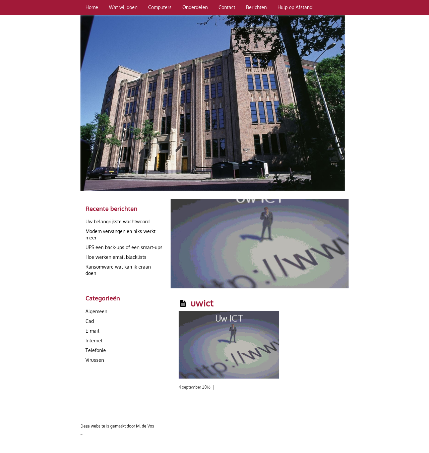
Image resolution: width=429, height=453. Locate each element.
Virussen (94, 360)
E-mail (92, 331)
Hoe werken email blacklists (115, 257)
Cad (89, 321)
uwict (202, 302)
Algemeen (96, 311)
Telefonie (95, 350)
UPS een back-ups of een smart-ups (124, 247)
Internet (94, 340)
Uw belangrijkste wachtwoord (117, 221)
